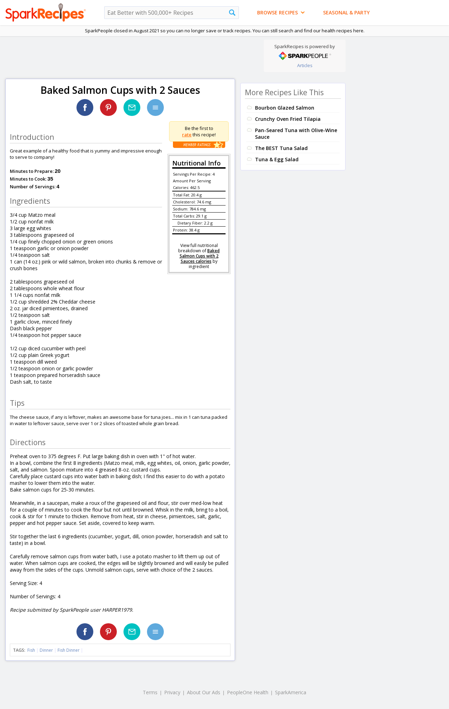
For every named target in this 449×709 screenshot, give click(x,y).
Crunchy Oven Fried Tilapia (288, 119)
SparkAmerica (290, 692)
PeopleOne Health (247, 692)
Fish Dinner (69, 650)
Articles (305, 65)
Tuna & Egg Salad (277, 159)
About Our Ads (203, 692)
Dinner (46, 650)
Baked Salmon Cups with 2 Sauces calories (200, 256)
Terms (150, 692)
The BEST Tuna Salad (281, 148)
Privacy (172, 692)
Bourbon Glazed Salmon (284, 107)
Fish (31, 650)
